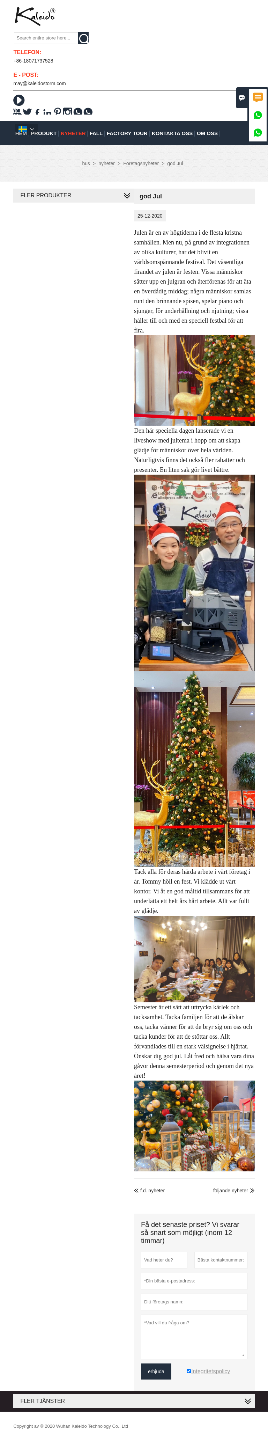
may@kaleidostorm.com (39, 83)
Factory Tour (127, 133)
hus (86, 163)
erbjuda (156, 1371)
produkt (44, 133)
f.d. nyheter (149, 1190)
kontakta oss (172, 133)
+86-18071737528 (33, 61)
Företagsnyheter (141, 163)
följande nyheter (230, 1190)
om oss (207, 133)
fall (96, 133)
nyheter (73, 133)
